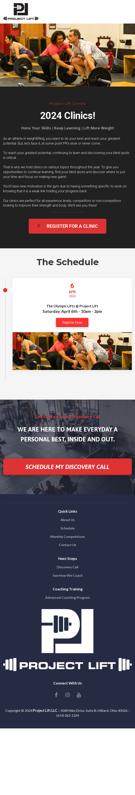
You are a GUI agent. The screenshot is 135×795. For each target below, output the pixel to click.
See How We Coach (68, 575)
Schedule (68, 528)
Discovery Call (67, 567)
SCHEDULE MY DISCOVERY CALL (67, 466)
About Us (68, 520)
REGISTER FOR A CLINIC (67, 226)
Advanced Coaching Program (67, 597)
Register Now (72, 322)
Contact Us (67, 545)
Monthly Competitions (67, 536)
